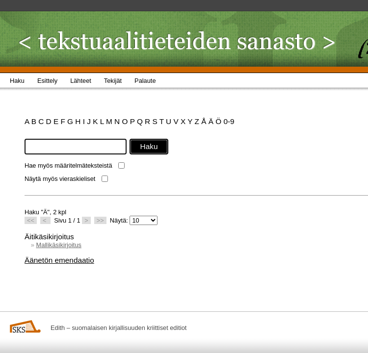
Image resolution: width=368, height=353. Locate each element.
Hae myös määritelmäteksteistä (68, 165)
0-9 (228, 121)
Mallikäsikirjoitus (58, 245)
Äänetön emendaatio (59, 260)
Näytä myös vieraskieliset (60, 178)
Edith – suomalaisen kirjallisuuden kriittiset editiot (118, 327)
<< (30, 220)
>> (100, 220)
